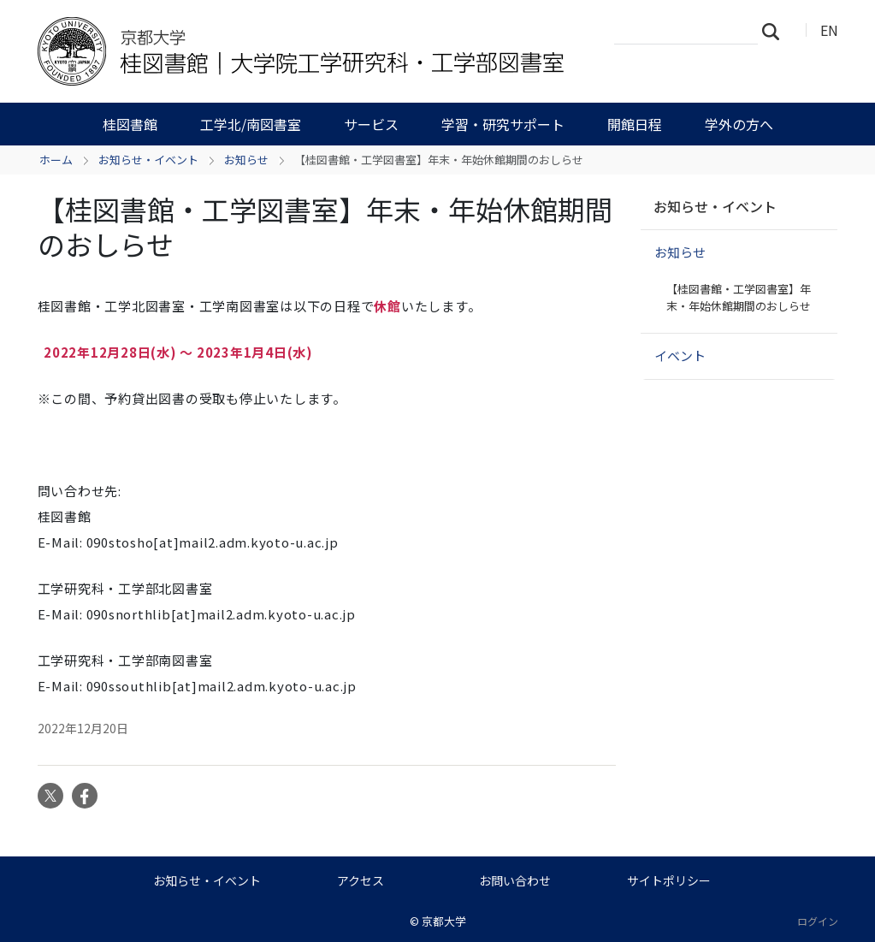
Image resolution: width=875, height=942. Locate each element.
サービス (371, 124)
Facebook (85, 796)
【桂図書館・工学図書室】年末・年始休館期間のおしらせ (738, 297)
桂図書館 (130, 124)
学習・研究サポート (503, 124)
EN (829, 30)
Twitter (50, 796)
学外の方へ (739, 124)
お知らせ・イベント (148, 159)
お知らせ (246, 159)
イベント (680, 355)
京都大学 (444, 921)
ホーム (56, 159)
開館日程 (634, 124)
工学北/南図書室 (250, 124)
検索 (776, 30)
